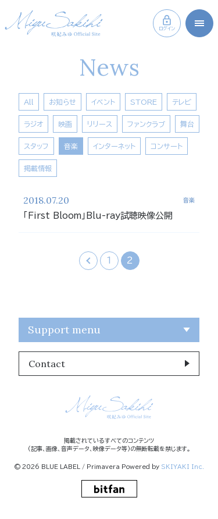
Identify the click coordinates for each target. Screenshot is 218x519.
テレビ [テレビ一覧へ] (181, 101)
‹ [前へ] (88, 260)
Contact (46, 363)
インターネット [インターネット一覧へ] (114, 146)
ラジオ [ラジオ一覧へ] (33, 123)
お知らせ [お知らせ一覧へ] (62, 101)
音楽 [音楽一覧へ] (71, 146)
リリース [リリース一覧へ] (99, 123)
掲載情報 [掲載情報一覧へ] (38, 168)
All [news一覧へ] (29, 101)
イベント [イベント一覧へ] (103, 101)
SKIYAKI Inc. (182, 467)
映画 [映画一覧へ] (65, 123)
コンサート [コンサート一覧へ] (167, 146)
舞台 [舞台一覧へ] (187, 123)
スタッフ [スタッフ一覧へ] (36, 146)
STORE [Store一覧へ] (143, 101)
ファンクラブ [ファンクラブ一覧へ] (146, 123)
